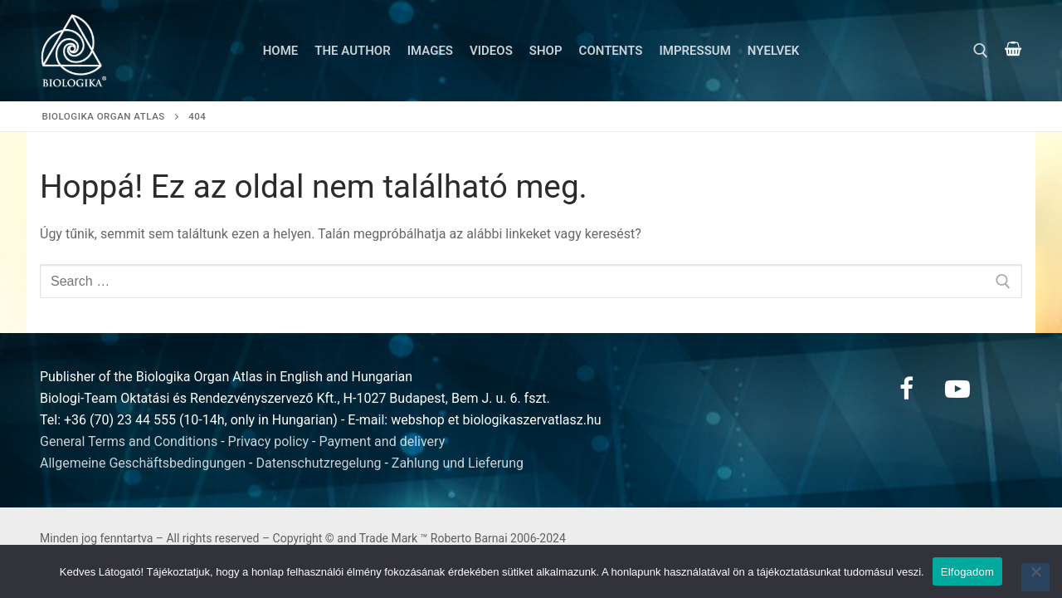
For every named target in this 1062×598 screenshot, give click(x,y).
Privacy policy (268, 441)
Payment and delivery (382, 441)
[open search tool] (980, 50)
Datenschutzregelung (319, 463)
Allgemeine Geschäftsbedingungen (143, 463)
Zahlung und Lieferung (458, 463)
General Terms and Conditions (128, 441)
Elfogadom (967, 572)
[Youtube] (957, 388)
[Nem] (1035, 577)
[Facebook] (906, 388)
